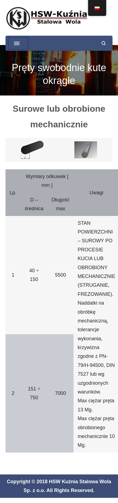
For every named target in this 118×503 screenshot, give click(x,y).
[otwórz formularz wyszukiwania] (103, 43)
